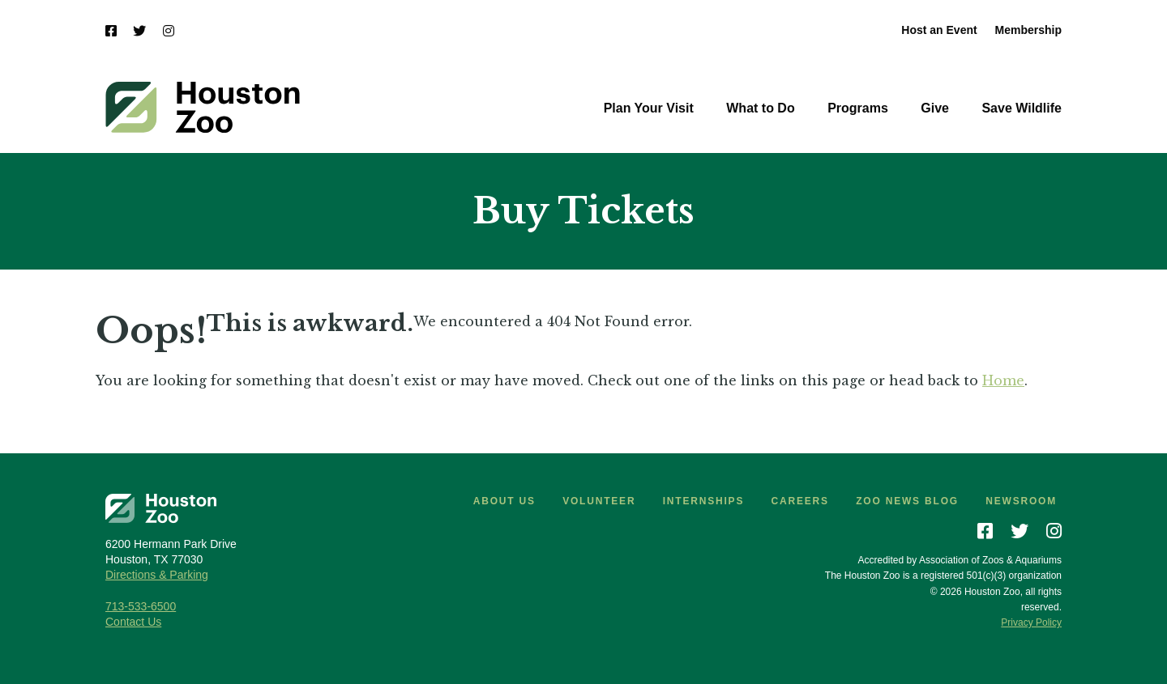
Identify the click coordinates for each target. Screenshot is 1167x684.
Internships (703, 501)
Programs (857, 108)
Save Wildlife (1021, 108)
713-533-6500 (140, 606)
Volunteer (598, 501)
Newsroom (1021, 501)
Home (1003, 380)
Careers (800, 501)
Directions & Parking (156, 574)
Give (935, 108)
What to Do (760, 108)
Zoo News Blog (907, 501)
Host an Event (939, 29)
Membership (1028, 29)
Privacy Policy (1031, 622)
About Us (504, 501)
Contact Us (133, 621)
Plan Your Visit (649, 108)
